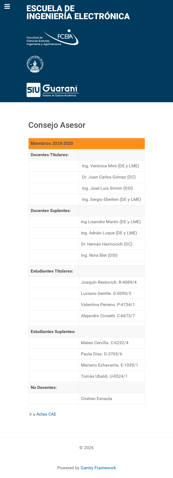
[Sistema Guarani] (53, 89)
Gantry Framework (98, 467)
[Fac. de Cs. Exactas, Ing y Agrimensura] (53, 37)
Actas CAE (46, 414)
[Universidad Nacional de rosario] (35, 63)
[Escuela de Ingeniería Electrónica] (78, 11)
